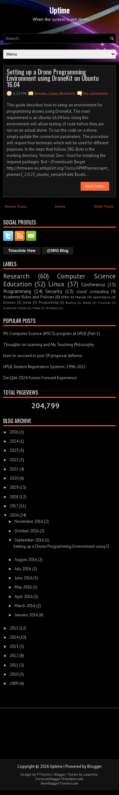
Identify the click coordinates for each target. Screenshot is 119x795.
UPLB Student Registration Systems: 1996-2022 (44, 366)
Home (60, 206)
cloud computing (92, 291)
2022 (14, 460)
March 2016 (25, 605)
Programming (17, 291)
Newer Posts (16, 206)
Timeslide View (22, 250)
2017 (14, 506)
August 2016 (26, 559)
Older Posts (104, 206)
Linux (53, 93)
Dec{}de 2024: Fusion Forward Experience (40, 377)
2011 (14, 665)
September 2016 (29, 540)
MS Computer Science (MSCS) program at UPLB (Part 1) (51, 333)
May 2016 (23, 587)
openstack (101, 297)
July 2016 (23, 568)
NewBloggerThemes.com (59, 783)
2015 (14, 628)
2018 (14, 496)
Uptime (59, 10)
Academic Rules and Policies (28, 297)
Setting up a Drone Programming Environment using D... (63, 546)
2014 (14, 637)
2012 (14, 655)
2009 (14, 683)
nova (27, 302)
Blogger (94, 766)
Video (36, 308)
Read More (95, 186)
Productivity (48, 302)
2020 (14, 478)
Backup (71, 302)
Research (67, 93)
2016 (14, 515)
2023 (14, 450)
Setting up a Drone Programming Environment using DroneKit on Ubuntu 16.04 (53, 78)
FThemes (44, 774)
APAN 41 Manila (73, 297)
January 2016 (26, 615)
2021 (14, 469)
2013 (14, 646)
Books (87, 302)
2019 (14, 487)
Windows (52, 308)
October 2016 (27, 531)
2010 (14, 674)
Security (53, 291)
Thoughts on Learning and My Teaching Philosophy (48, 344)
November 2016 (29, 521)
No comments (95, 93)
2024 (14, 441)
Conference (93, 284)
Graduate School (15, 308)
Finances (104, 302)
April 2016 (24, 596)
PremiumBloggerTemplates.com (59, 779)
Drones (41, 93)
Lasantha (90, 774)
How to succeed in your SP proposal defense (42, 355)
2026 (14, 432)
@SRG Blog (58, 250)
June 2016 (23, 578)
